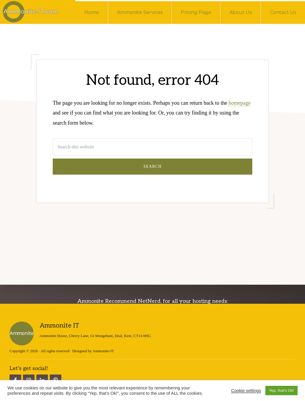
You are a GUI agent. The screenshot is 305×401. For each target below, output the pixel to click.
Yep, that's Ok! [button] (281, 390)
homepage (239, 103)
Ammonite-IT (103, 350)
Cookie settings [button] (246, 390)
